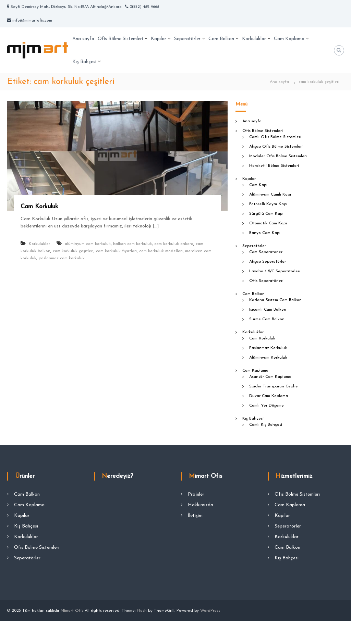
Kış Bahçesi (84, 61)
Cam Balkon (221, 38)
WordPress (210, 611)
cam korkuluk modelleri (161, 251)
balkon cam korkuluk (132, 244)
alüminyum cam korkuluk (88, 244)
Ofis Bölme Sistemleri (120, 38)
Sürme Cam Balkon (267, 319)
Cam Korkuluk (39, 206)
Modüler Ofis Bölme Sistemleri (278, 156)
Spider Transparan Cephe (273, 386)
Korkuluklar (254, 38)
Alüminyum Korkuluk (268, 358)
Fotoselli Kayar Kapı (268, 204)
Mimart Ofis (72, 611)
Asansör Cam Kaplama (270, 377)
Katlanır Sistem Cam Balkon (275, 300)
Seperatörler (187, 38)
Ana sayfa (83, 38)
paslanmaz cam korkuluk (62, 258)
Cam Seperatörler (265, 252)
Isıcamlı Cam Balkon (267, 310)
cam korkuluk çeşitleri (73, 251)
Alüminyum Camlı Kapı (270, 194)
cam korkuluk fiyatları (116, 251)
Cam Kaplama (289, 38)
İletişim (195, 515)
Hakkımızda (200, 505)
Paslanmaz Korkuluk (268, 348)
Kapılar (158, 38)
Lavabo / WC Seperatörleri (274, 271)
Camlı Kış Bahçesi (265, 425)
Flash (142, 611)
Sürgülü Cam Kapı (266, 214)
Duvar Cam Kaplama (268, 396)
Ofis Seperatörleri (266, 281)
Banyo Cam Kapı (264, 233)
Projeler (196, 494)
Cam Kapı (258, 185)
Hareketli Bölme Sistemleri (274, 166)
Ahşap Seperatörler (267, 262)
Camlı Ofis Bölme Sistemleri (275, 137)
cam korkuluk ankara (173, 244)
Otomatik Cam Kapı (268, 223)
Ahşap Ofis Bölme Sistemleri (276, 147)
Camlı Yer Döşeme (266, 405)
